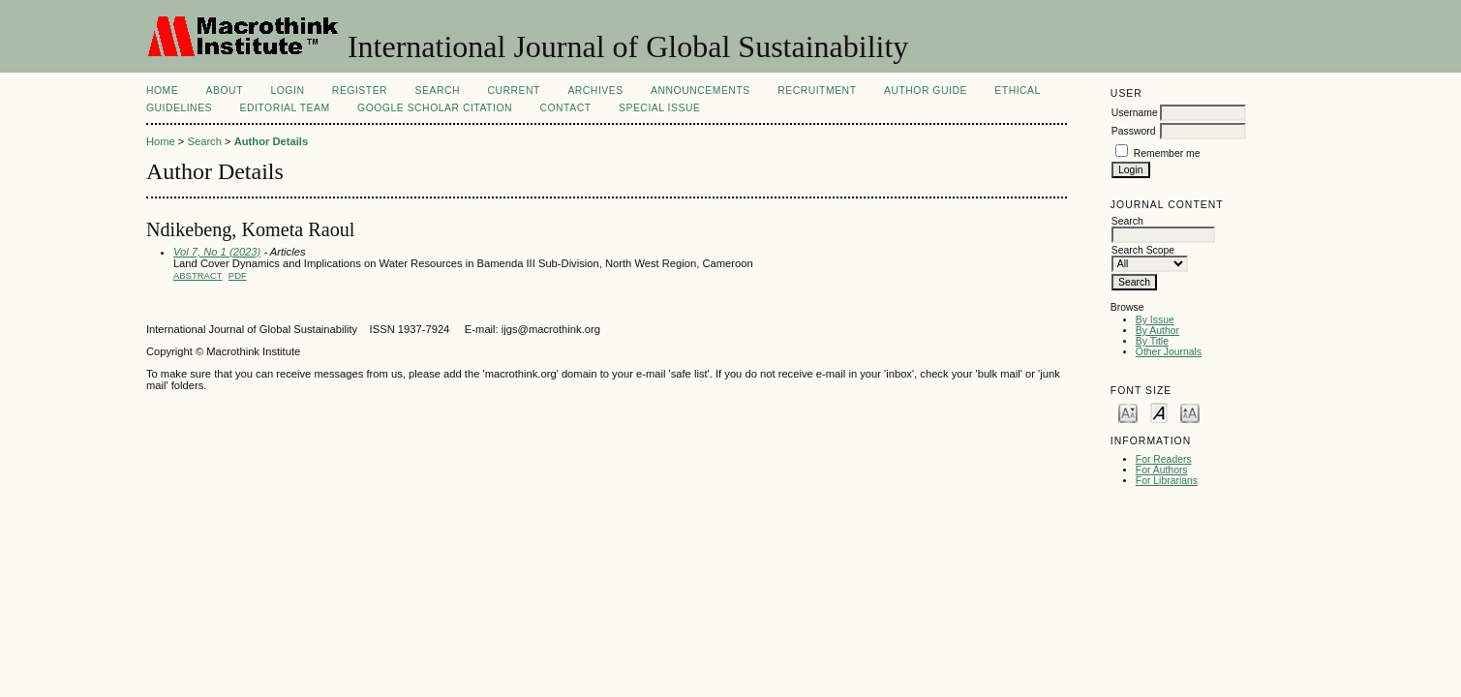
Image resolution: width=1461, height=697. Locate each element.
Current (513, 90)
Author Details (271, 141)
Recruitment (816, 90)
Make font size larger (1190, 412)
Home (162, 90)
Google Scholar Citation (434, 108)
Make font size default (1159, 412)
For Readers (1164, 459)
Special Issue (659, 108)
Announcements (700, 90)
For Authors (1162, 470)
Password (1133, 131)
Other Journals (1169, 352)
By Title (1152, 341)
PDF (237, 275)
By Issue (1155, 320)
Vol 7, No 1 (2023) (216, 252)
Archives (595, 90)
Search (437, 90)
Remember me (1167, 153)
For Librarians (1167, 480)
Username (1134, 112)
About (224, 90)
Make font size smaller (1128, 412)
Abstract (198, 275)
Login (287, 90)
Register (359, 90)
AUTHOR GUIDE (925, 90)
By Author (1157, 330)
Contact (565, 108)
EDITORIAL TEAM (284, 108)
